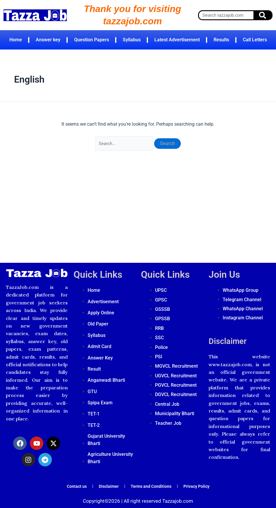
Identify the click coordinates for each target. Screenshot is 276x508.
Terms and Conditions (152, 484)
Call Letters (255, 39)
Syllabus (132, 39)
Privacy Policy (201, 484)
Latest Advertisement (177, 39)
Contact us (71, 484)
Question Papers (91, 39)
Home (15, 39)
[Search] (262, 15)
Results (221, 39)
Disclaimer (231, 335)
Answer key (48, 39)
